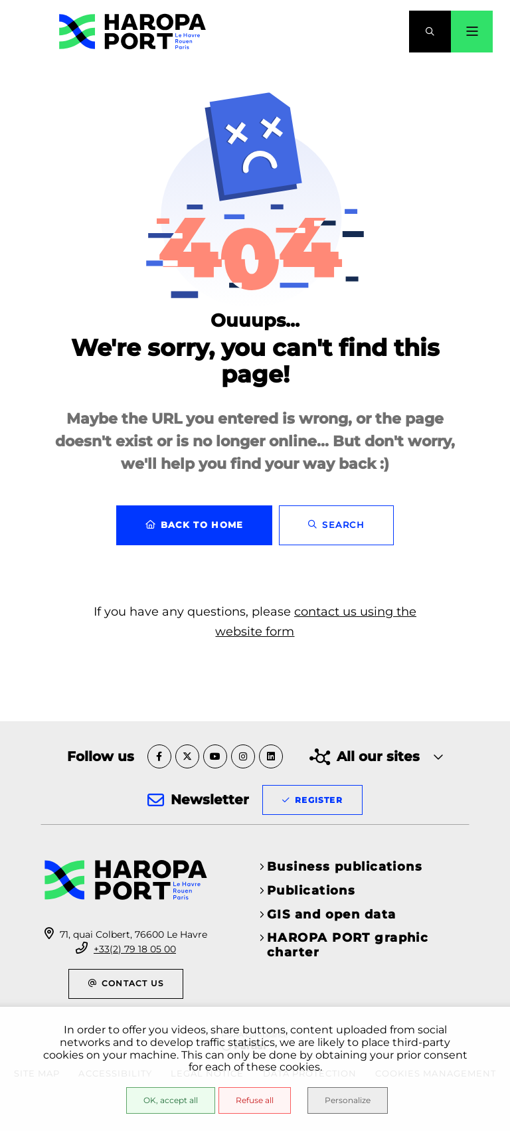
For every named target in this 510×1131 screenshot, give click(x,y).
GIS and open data (331, 914)
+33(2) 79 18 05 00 (135, 949)
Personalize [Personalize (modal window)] (348, 1100)
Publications (311, 890)
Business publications (344, 866)
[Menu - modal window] (472, 31)
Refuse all (255, 1100)
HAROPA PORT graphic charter (347, 945)
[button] (430, 31)
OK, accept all (170, 1100)
